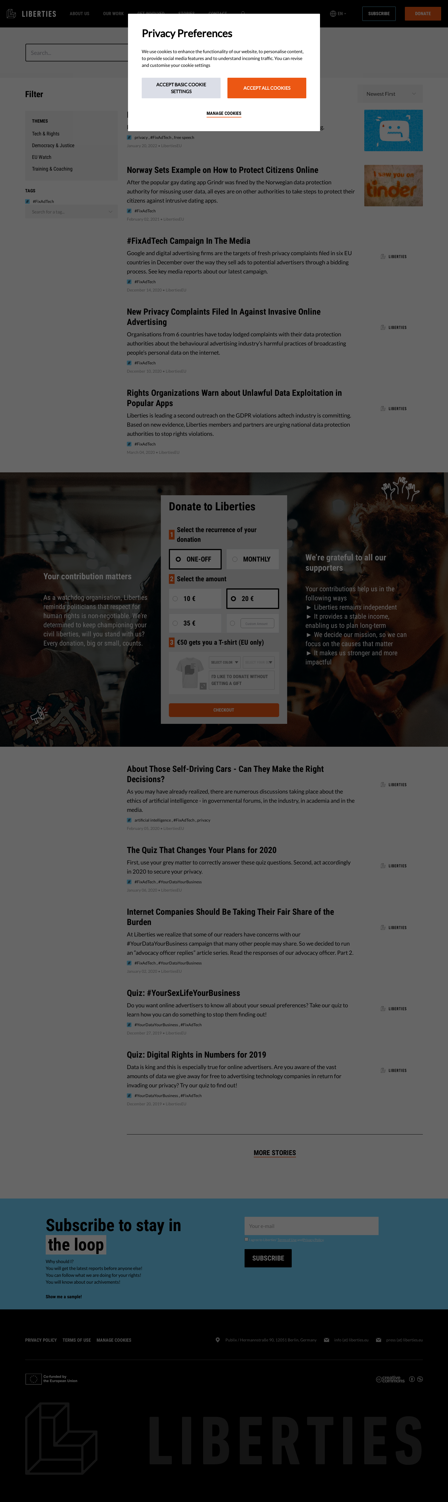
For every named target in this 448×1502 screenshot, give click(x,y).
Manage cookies (224, 113)
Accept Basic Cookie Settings (181, 88)
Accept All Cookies (266, 88)
